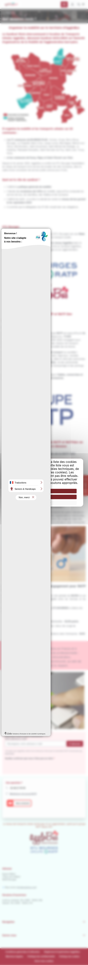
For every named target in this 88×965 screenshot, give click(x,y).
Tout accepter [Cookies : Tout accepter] (44, 491)
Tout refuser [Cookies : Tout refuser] (44, 497)
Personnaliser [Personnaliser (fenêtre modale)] (44, 503)
